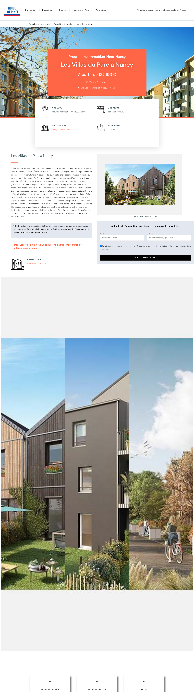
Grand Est (58, 24)
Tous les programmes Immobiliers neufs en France (162, 10)
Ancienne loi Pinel (81, 10)
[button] (3, 464)
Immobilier (31, 10)
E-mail (150, 234)
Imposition (48, 10)
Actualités (101, 10)
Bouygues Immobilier (61, 130)
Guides (63, 10)
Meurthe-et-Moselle (74, 24)
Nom (102, 234)
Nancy (90, 24)
